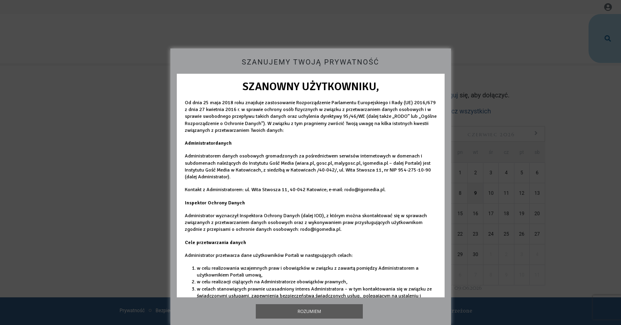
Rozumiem (309, 311)
